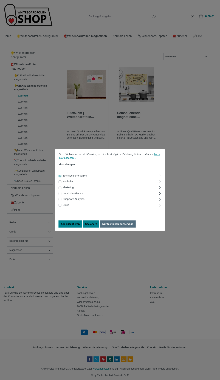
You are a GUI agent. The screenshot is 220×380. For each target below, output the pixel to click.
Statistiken (68, 186)
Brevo (66, 209)
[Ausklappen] (159, 180)
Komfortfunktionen (73, 197)
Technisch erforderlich (75, 180)
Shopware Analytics (73, 203)
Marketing (68, 192)
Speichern (91, 228)
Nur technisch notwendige (117, 228)
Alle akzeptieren (70, 228)
